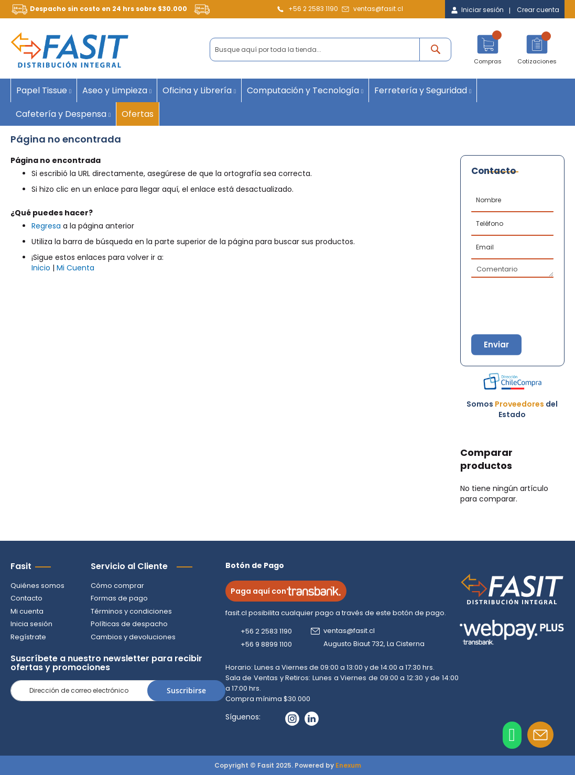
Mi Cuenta (75, 268)
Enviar (496, 344)
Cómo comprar (117, 586)
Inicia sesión (31, 624)
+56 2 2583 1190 (313, 8)
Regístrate (28, 637)
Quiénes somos (37, 586)
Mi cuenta (27, 611)
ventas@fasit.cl (378, 8)
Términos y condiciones (131, 611)
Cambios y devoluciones (133, 637)
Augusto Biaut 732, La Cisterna (374, 644)
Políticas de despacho (129, 624)
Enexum (348, 765)
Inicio (40, 268)
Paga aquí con (286, 591)
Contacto (26, 599)
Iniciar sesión (482, 10)
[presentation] (523, 296)
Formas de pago (119, 599)
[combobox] (330, 49)
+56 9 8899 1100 (266, 644)
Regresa (46, 226)
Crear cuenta (538, 10)
